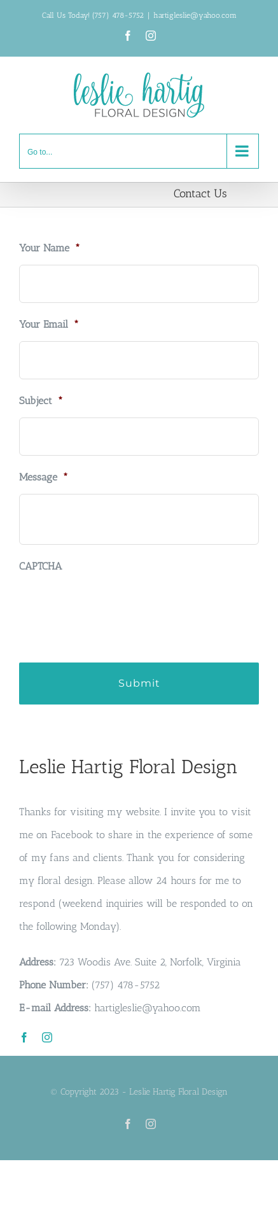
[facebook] (24, 1037)
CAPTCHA (40, 566)
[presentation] (115, 608)
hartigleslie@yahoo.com (195, 15)
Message (43, 477)
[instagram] (47, 1037)
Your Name (49, 248)
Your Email (49, 324)
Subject (41, 401)
